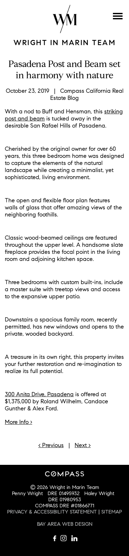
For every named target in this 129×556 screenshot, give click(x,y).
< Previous (51, 445)
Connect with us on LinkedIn (74, 538)
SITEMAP (111, 512)
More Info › (18, 422)
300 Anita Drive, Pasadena (39, 394)
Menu (118, 16)
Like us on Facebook (55, 538)
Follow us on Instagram (64, 538)
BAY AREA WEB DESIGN (64, 524)
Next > (83, 445)
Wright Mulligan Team (65, 19)
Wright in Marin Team (64, 42)
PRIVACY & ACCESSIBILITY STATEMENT (52, 512)
